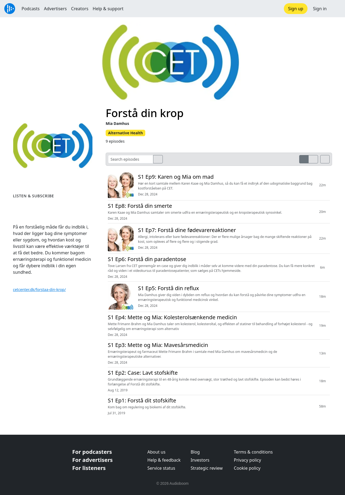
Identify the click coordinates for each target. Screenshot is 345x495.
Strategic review (207, 468)
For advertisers (92, 460)
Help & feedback (164, 460)
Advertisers (55, 9)
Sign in (320, 9)
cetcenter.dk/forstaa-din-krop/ (39, 289)
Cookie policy (247, 468)
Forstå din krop (145, 113)
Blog (195, 452)
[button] (336, 8)
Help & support (108, 9)
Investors (200, 460)
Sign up (295, 9)
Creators (79, 9)
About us (156, 452)
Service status (161, 468)
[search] (158, 159)
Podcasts (31, 9)
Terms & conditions (253, 452)
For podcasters (92, 451)
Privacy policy (247, 460)
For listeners (89, 468)
